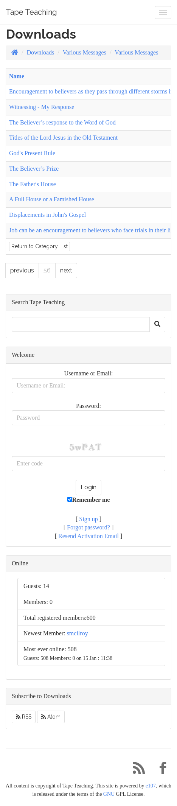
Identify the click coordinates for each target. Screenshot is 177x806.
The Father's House (32, 184)
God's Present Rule (32, 153)
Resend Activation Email (88, 536)
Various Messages (84, 52)
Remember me (88, 499)
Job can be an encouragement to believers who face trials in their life (92, 230)
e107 (151, 786)
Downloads (40, 52)
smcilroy (77, 633)
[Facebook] (160, 770)
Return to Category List (39, 246)
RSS (23, 717)
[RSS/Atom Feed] (135, 770)
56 (47, 270)
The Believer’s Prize (34, 168)
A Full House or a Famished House (51, 199)
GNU (109, 794)
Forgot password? (88, 527)
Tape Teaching (31, 12)
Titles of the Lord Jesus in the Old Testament (63, 137)
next (66, 270)
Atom (51, 717)
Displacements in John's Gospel (47, 215)
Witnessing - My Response (41, 107)
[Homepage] (14, 52)
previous (22, 270)
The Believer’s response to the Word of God (62, 122)
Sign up (88, 519)
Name (16, 76)
